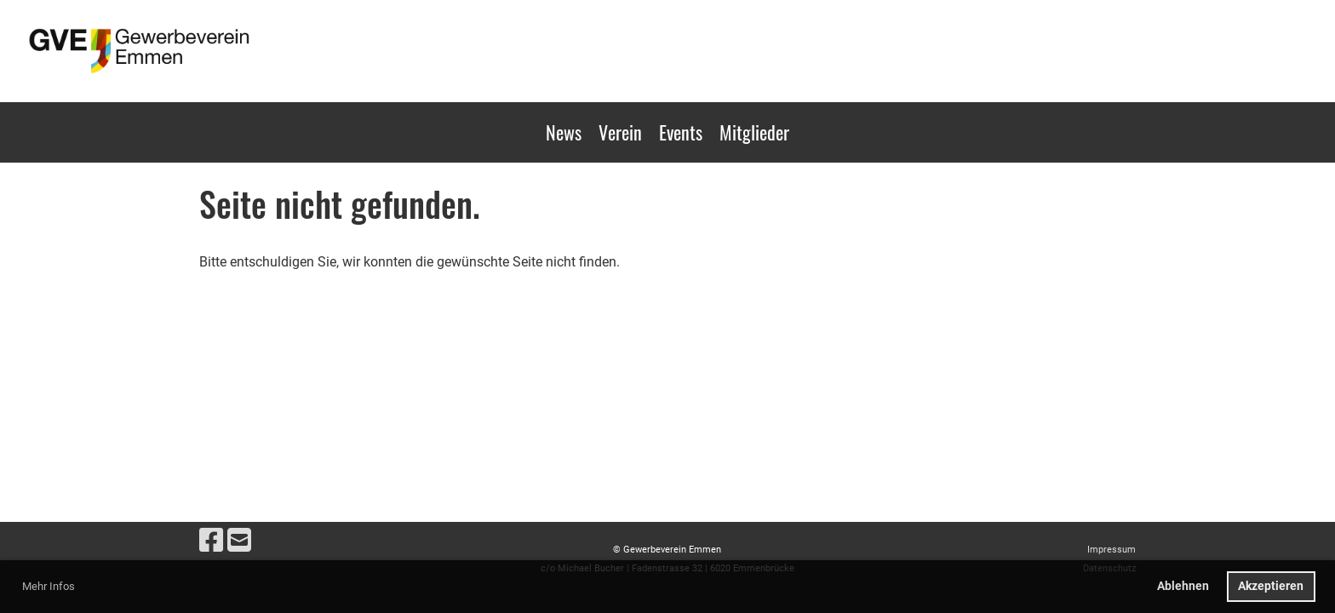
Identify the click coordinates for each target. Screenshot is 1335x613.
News (564, 132)
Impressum (1111, 549)
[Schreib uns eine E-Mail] (239, 540)
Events (680, 132)
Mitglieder (754, 132)
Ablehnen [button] (1183, 586)
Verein (620, 132)
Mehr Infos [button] (48, 586)
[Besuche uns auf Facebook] (211, 540)
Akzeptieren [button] (1270, 586)
